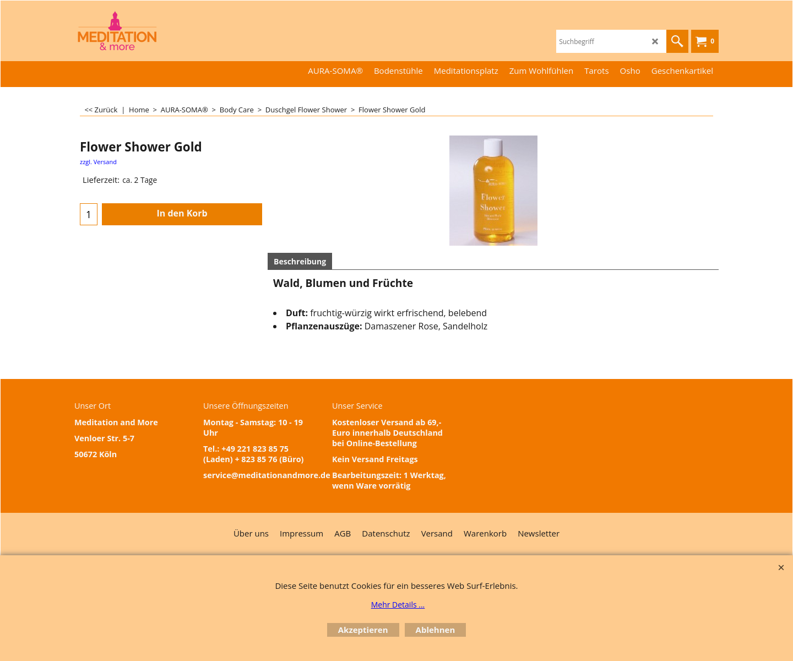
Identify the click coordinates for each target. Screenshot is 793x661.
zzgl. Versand (98, 162)
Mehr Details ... (398, 604)
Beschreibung (300, 261)
